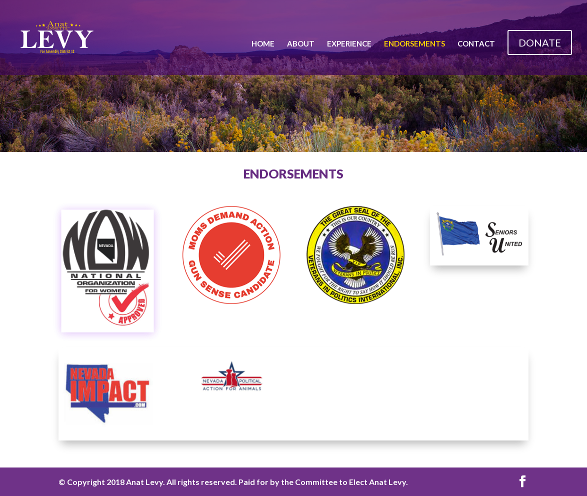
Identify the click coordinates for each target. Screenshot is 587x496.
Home (263, 44)
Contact (476, 44)
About (300, 44)
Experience (349, 44)
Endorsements (414, 44)
